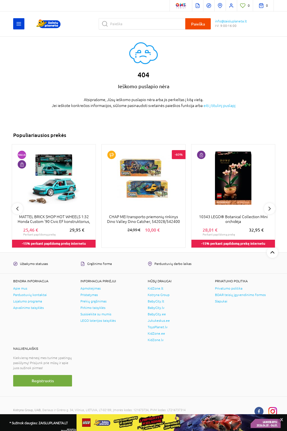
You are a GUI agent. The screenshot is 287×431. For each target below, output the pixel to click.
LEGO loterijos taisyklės (98, 321)
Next (269, 208)
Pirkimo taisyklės (92, 308)
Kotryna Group (159, 295)
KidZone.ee (156, 334)
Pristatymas (89, 295)
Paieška (198, 24)
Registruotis (43, 380)
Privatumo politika (228, 288)
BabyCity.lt (156, 301)
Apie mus (20, 288)
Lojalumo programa (27, 301)
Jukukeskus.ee (159, 321)
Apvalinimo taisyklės (28, 308)
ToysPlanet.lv (158, 327)
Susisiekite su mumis (95, 314)
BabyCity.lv (156, 308)
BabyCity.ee (157, 314)
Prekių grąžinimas (93, 301)
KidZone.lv (156, 340)
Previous (17, 208)
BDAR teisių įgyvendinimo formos (240, 295)
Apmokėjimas (90, 288)
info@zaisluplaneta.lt (231, 21)
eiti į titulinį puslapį (219, 105)
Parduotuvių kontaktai (30, 295)
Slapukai (221, 301)
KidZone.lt (155, 288)
